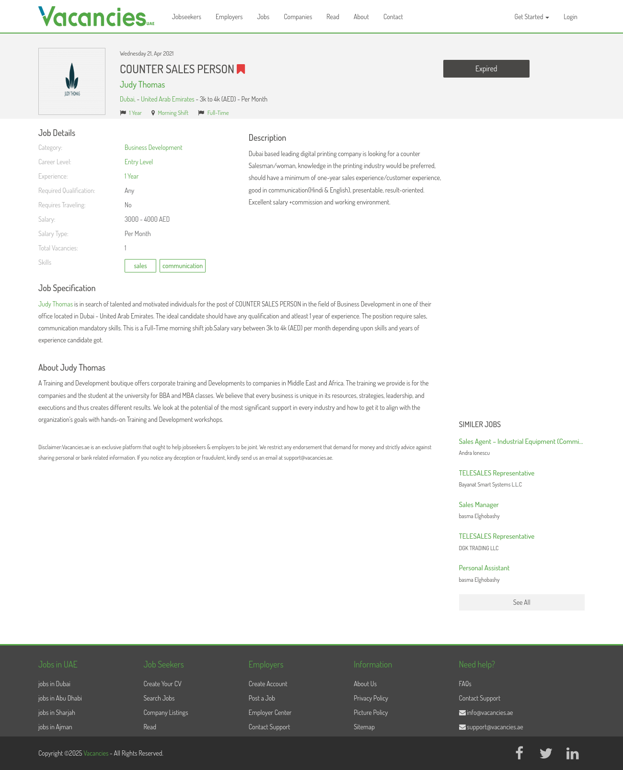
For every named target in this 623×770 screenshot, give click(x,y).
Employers (229, 16)
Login (570, 16)
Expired (486, 68)
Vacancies (96, 753)
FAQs (465, 683)
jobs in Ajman (55, 727)
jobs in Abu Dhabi (60, 698)
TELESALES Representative (497, 472)
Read (332, 16)
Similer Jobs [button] (480, 424)
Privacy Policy (371, 698)
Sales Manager (479, 504)
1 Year (135, 112)
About (361, 16)
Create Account (268, 683)
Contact (393, 16)
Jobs (263, 16)
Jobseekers (186, 16)
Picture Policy (371, 712)
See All (522, 602)
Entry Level (139, 162)
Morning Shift (173, 112)
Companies (298, 16)
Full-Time (218, 112)
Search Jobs (158, 698)
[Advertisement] (522, 272)
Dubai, (128, 99)
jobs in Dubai (54, 683)
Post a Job (262, 698)
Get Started (532, 16)
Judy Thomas (142, 84)
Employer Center (270, 712)
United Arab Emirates (168, 99)
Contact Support (269, 727)
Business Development (154, 147)
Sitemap (364, 727)
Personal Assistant (484, 567)
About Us (365, 683)
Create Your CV (162, 683)
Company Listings (165, 712)
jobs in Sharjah (56, 712)
